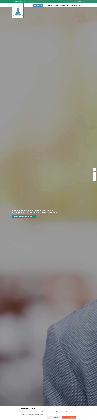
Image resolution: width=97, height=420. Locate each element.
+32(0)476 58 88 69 (20, 1)
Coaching (56, 5)
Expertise (62, 5)
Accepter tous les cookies (68, 417)
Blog (75, 5)
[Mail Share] (94, 169)
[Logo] (21, 10)
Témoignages (69, 5)
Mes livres (38, 5)
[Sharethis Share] (94, 179)
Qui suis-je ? (49, 5)
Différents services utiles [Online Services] (79, 1)
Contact (80, 5)
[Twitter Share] (94, 176)
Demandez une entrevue (24, 216)
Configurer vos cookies (53, 417)
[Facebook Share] (94, 173)
